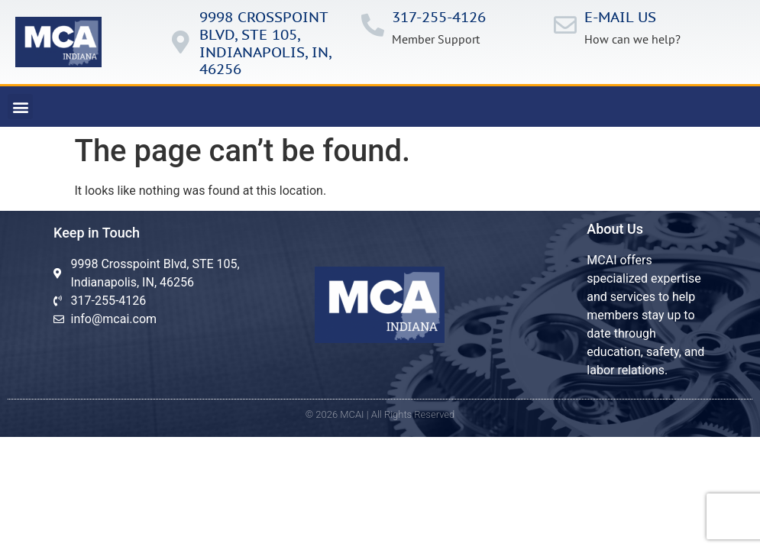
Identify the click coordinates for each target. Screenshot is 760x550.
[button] (20, 106)
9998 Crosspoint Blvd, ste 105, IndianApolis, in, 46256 (265, 43)
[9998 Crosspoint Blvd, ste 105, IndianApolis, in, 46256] (180, 42)
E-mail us (620, 17)
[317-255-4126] (372, 25)
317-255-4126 (439, 17)
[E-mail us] (565, 25)
